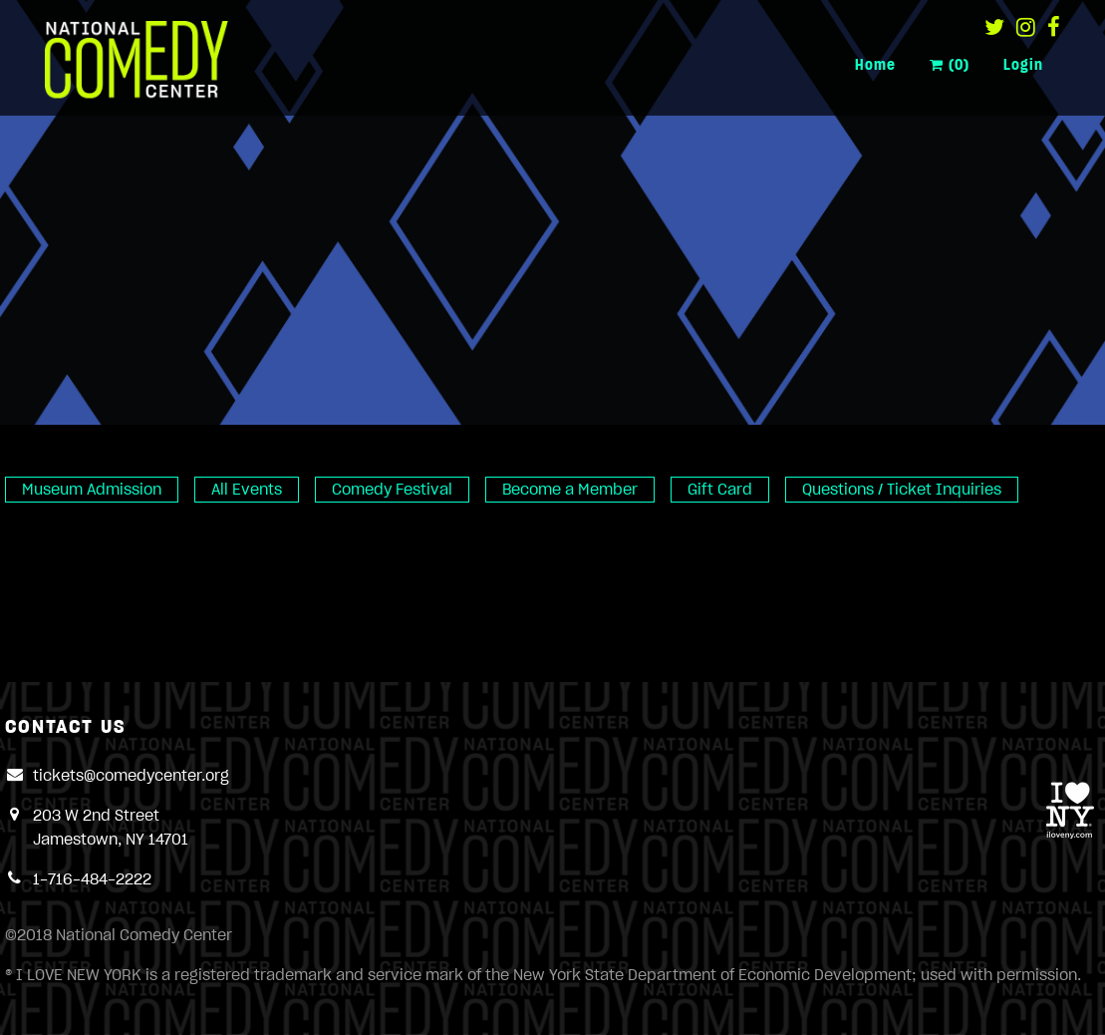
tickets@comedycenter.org (131, 776)
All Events (246, 490)
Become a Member (570, 490)
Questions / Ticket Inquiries (901, 490)
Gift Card (720, 490)
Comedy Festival (392, 490)
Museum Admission (91, 490)
